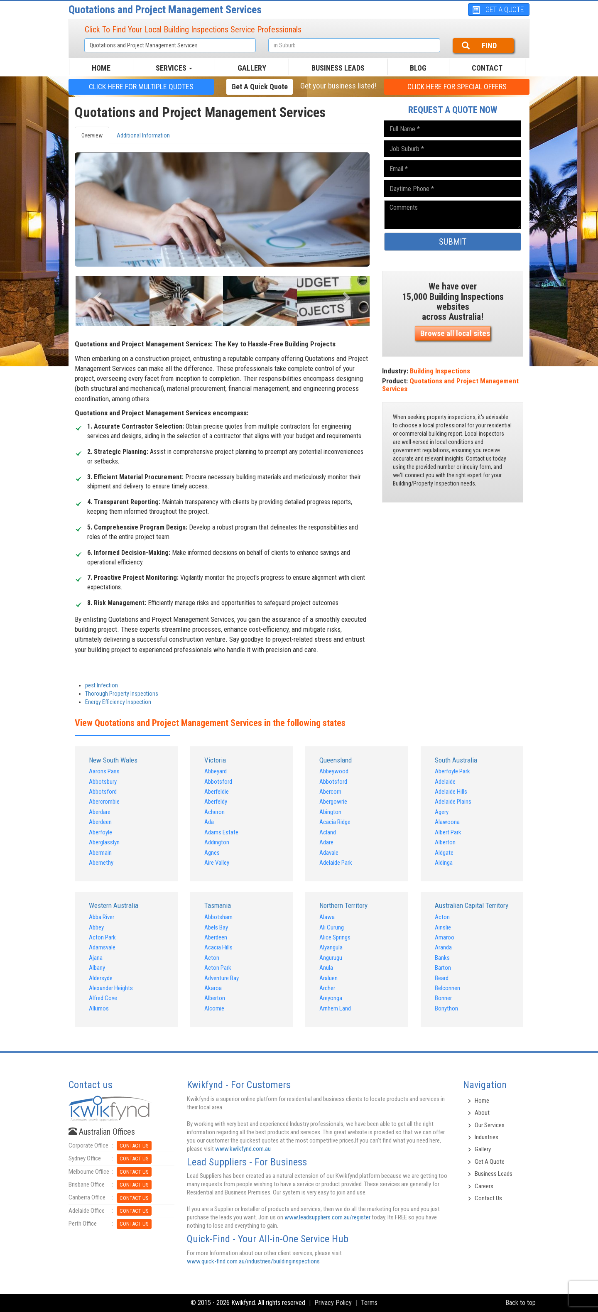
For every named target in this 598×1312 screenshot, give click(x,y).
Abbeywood (333, 771)
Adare (326, 842)
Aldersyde (101, 978)
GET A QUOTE (498, 9)
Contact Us (488, 1198)
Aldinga (444, 862)
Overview (92, 135)
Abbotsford (103, 791)
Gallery (483, 1149)
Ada (209, 822)
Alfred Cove (103, 998)
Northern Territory (343, 905)
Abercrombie (104, 801)
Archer (327, 988)
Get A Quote (490, 1161)
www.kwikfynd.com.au (243, 1149)
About (482, 1112)
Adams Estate (221, 832)
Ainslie (443, 927)
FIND (479, 45)
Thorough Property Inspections (121, 693)
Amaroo (444, 937)
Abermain (100, 852)
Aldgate (444, 852)
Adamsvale (102, 947)
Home (482, 1100)
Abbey (96, 927)
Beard (441, 978)
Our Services (490, 1125)
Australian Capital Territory (471, 905)
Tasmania (217, 905)
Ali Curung (331, 927)
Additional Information (143, 135)
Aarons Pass (104, 771)
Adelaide (445, 781)
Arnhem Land (335, 1008)
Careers (484, 1186)
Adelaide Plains (453, 801)
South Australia (456, 760)
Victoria (215, 760)
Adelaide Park (335, 862)
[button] (97, 294)
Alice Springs (334, 937)
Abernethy (101, 862)
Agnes (212, 852)
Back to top (520, 1303)
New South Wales (113, 760)
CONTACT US (134, 1146)
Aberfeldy (215, 801)
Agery (441, 812)
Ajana (96, 957)
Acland (327, 832)
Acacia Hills (218, 947)
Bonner (443, 998)
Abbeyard (215, 771)
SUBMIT (453, 242)
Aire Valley (216, 862)
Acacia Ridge (334, 822)
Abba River (101, 917)
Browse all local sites (455, 333)
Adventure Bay (221, 978)
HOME (101, 68)
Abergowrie (333, 801)
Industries (486, 1137)
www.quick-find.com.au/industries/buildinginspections (253, 1261)
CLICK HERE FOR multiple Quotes (141, 86)
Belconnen (447, 988)
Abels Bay (216, 927)
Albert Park (448, 832)
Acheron (214, 812)
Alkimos (99, 1008)
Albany (97, 967)
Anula (326, 967)
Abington (330, 812)
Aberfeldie (216, 791)
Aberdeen (100, 822)
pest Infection (101, 685)
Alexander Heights (111, 988)
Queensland (335, 760)
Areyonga (330, 998)
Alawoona (447, 822)
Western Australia (113, 905)
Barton (443, 967)
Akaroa (213, 988)
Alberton (445, 842)
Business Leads (338, 68)
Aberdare (99, 812)
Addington (216, 842)
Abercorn (330, 791)
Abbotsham (218, 917)
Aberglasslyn (104, 842)
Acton (211, 957)
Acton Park (102, 937)
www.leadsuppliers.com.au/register (327, 1217)
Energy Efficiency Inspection (118, 702)
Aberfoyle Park (452, 771)
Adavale (328, 852)
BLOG (418, 68)
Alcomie (214, 1008)
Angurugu (330, 957)
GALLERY (252, 68)
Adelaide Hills (451, 791)
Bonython (446, 1008)
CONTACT (487, 68)
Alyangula (331, 947)
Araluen (328, 978)
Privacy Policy (333, 1303)
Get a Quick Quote (259, 86)
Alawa (327, 917)
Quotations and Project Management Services (165, 9)
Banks (442, 957)
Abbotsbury (103, 781)
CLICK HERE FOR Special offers (457, 86)
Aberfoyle (100, 832)
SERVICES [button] (174, 68)
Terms (369, 1303)
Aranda (443, 947)
